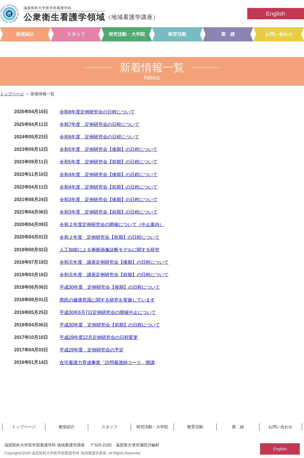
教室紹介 (25, 34)
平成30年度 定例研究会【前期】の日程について (110, 324)
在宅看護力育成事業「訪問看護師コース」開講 (107, 362)
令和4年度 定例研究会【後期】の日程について (108, 174)
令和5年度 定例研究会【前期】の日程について (108, 161)
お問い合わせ (278, 34)
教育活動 (177, 34)
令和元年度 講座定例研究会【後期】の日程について (114, 262)
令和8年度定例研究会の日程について (97, 111)
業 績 (228, 34)
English (275, 13)
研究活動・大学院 (127, 34)
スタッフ (76, 34)
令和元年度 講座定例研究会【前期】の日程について (114, 274)
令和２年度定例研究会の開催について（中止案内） (112, 224)
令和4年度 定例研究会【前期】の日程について (108, 187)
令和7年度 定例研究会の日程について (99, 124)
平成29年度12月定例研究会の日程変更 (99, 337)
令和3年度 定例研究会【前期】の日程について (108, 212)
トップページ (12, 94)
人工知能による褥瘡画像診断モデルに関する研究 (109, 249)
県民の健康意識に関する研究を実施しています (107, 299)
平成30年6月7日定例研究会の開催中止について (108, 312)
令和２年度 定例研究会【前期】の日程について (109, 237)
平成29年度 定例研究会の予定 (92, 349)
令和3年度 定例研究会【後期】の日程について (108, 199)
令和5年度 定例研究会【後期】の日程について (108, 149)
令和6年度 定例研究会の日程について (99, 136)
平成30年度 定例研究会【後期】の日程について (110, 287)
